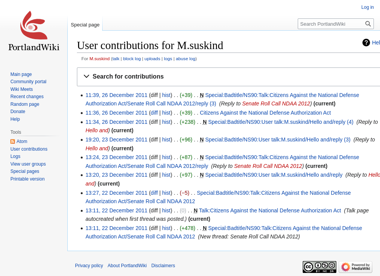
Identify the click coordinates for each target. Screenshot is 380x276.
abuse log (186, 58)
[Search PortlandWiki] (336, 23)
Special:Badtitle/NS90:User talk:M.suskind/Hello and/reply (273, 175)
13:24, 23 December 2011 (116, 157)
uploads (152, 58)
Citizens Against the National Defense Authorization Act (265, 113)
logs (168, 58)
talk (116, 58)
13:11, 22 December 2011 (116, 210)
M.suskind (100, 58)
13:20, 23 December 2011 (116, 175)
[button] (230, 76)
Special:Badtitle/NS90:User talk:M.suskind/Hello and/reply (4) (281, 122)
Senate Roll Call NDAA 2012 (276, 103)
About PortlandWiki (127, 265)
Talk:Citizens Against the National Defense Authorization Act (270, 210)
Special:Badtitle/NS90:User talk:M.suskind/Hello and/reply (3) (278, 139)
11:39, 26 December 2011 (116, 95)
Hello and (96, 130)
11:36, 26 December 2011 (116, 113)
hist (166, 95)
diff (154, 113)
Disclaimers (163, 265)
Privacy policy (89, 265)
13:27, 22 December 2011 (116, 193)
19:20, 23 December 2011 (116, 139)
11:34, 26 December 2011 (116, 122)
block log (132, 58)
